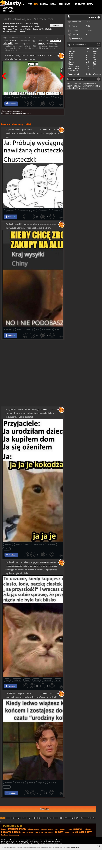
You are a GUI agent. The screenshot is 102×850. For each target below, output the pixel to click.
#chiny (28, 330)
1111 (81, 86)
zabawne (88, 829)
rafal (71, 60)
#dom (26, 545)
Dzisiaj (88, 74)
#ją (34, 211)
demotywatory (43, 46)
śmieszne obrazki (47, 832)
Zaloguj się (5, 113)
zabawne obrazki (33, 829)
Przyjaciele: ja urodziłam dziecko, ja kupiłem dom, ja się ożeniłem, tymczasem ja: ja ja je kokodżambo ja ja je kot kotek (29, 413)
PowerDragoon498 (92, 86)
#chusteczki (44, 211)
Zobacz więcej (77, 39)
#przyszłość (47, 680)
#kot (7, 680)
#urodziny (20, 783)
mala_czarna (74, 66)
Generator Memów (82, 4)
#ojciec (8, 98)
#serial (19, 330)
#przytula (57, 211)
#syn (17, 98)
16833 (88, 22)
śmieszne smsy (14, 835)
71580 (88, 26)
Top (33, 4)
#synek (47, 98)
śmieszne (44, 829)
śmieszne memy (17, 828)
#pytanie (27, 98)
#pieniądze (8, 783)
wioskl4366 (78, 84)
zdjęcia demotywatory (11, 41)
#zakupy (9, 330)
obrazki (37, 832)
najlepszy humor (27, 832)
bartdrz (70, 88)
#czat (31, 783)
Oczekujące (64, 4)
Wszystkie (97, 74)
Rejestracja (8, 11)
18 (93, 818)
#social (51, 783)
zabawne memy (53, 829)
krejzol (71, 53)
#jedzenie (17, 680)
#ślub (18, 545)
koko (71, 56)
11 (56, 818)
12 (61, 818)
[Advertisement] (33, 356)
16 (82, 818)
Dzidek (70, 84)
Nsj (74, 88)
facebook (4, 835)
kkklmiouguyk (73, 86)
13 (66, 818)
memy (41, 43)
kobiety (3, 829)
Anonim (72, 51)
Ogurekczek (81, 88)
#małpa (37, 98)
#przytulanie (10, 211)
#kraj (37, 330)
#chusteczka (23, 211)
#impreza (41, 783)
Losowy (44, 4)
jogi (85, 84)
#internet (47, 330)
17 (87, 818)
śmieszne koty (83, 831)
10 (50, 818)
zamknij (97, 846)
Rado (71, 64)
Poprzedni (4, 70)
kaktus (71, 62)
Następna (60, 70)
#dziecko (8, 545)
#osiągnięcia (51, 545)
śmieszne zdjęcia (66, 829)
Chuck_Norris (74, 68)
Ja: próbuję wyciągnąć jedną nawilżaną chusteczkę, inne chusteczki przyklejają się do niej (32, 133)
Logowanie (8, 8)
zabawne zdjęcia (11, 831)
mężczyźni (78, 829)
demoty (59, 831)
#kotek (36, 680)
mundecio (91, 84)
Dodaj (53, 4)
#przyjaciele (37, 545)
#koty (27, 680)
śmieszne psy (69, 832)
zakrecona (74, 70)
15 (77, 818)
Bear (71, 58)
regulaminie (75, 847)
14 (72, 818)
